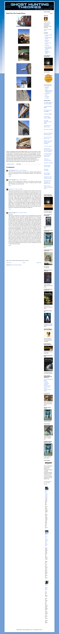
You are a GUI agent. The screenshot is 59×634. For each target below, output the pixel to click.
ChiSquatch (46, 114)
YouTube (47, 98)
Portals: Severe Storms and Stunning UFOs (48, 187)
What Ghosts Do (47, 385)
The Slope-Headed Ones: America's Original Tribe (48, 155)
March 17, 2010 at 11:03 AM (16, 189)
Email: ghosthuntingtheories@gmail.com (49, 90)
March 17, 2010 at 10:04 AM (20, 179)
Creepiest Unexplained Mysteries (46, 383)
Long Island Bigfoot (48, 106)
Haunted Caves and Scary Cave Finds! (46, 494)
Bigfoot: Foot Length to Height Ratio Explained (48, 142)
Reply (10, 176)
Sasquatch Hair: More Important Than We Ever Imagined (48, 150)
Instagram (47, 96)
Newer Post (9, 262)
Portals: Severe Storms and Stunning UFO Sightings (46, 540)
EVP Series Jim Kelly (48, 129)
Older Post (39, 262)
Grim (10, 189)
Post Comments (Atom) (17, 264)
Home (24, 262)
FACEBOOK (47, 93)
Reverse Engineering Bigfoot (47, 52)
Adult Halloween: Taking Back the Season (48, 48)
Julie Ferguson (12, 170)
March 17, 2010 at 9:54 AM (20, 170)
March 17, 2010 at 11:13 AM (20, 212)
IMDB (46, 94)
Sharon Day (11, 179)
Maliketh (32, 629)
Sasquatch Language (48, 162)
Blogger (40, 629)
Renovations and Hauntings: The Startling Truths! (47, 182)
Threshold (47, 45)
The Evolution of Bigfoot (48, 146)
